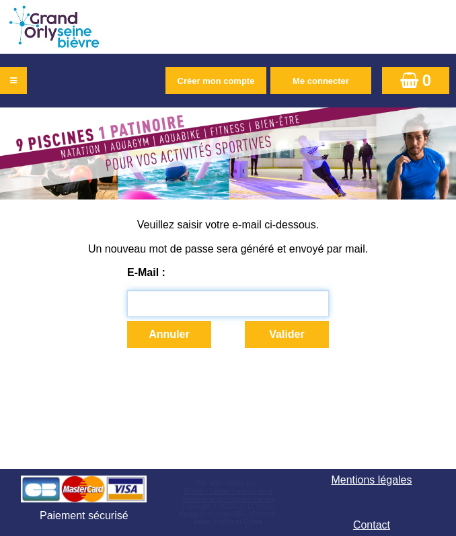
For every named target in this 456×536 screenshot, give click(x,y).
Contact (371, 525)
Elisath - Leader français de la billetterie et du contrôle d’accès (228, 495)
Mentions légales (371, 480)
